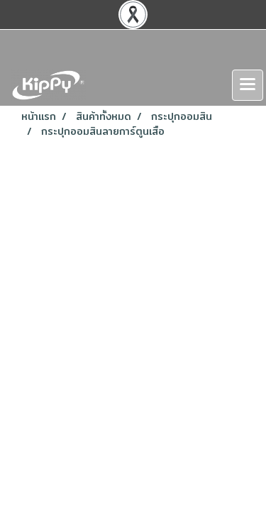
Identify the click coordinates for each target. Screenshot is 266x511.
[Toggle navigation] (247, 85)
